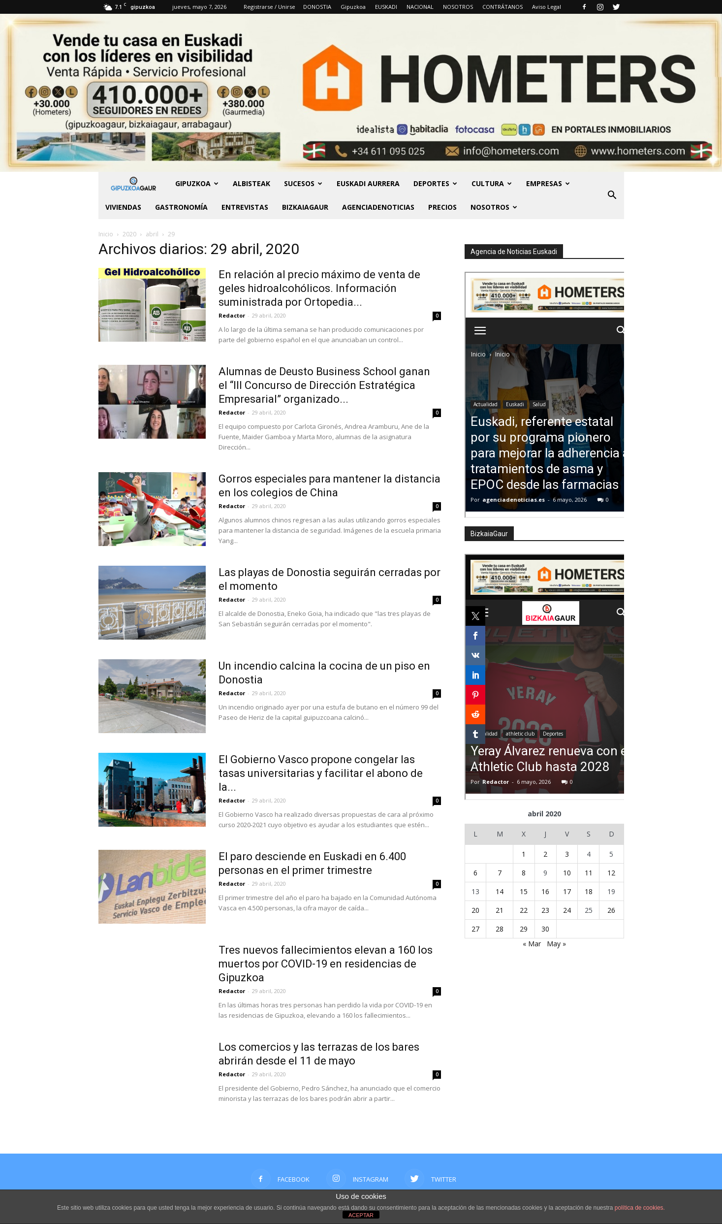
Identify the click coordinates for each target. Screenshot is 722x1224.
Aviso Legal (546, 6)
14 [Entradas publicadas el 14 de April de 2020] (499, 891)
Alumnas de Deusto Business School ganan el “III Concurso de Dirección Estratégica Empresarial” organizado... (324, 385)
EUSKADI (386, 6)
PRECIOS (442, 207)
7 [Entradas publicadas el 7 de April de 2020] (500, 872)
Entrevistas (244, 207)
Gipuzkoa (353, 6)
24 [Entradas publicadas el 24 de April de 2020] (567, 910)
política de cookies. (640, 1207)
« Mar (532, 943)
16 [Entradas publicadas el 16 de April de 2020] (545, 891)
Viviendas (123, 207)
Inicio (105, 234)
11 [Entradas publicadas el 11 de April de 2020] (589, 872)
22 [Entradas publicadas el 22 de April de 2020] (524, 910)
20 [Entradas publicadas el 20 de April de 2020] (475, 910)
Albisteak (251, 183)
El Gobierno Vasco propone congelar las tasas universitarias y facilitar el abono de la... (321, 773)
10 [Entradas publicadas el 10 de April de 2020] (567, 872)
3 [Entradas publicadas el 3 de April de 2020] (567, 854)
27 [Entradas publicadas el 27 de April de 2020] (475, 929)
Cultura (491, 183)
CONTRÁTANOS (502, 6)
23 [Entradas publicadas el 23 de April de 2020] (545, 910)
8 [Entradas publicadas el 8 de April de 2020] (524, 872)
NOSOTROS (458, 6)
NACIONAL (420, 6)
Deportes (435, 183)
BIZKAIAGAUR (305, 207)
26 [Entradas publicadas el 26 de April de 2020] (611, 910)
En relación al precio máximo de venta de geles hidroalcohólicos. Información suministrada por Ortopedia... (319, 288)
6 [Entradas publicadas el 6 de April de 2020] (475, 872)
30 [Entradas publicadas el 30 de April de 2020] (545, 929)
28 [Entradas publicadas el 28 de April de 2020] (499, 929)
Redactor (232, 315)
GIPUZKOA (197, 183)
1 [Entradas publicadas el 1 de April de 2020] (524, 854)
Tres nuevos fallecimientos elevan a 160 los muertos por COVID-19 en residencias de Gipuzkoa (326, 964)
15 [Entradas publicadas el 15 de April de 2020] (524, 891)
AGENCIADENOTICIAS (378, 207)
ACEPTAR (361, 1215)
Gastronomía (181, 207)
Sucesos (303, 183)
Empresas (548, 183)
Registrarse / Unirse (269, 6)
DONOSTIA (317, 6)
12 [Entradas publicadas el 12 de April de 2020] (611, 872)
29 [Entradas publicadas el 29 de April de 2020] (524, 929)
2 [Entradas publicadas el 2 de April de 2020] (545, 854)
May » (556, 943)
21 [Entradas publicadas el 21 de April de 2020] (499, 910)
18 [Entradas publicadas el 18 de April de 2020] (589, 891)
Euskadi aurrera (368, 183)
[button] (612, 195)
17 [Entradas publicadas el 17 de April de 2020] (567, 891)
